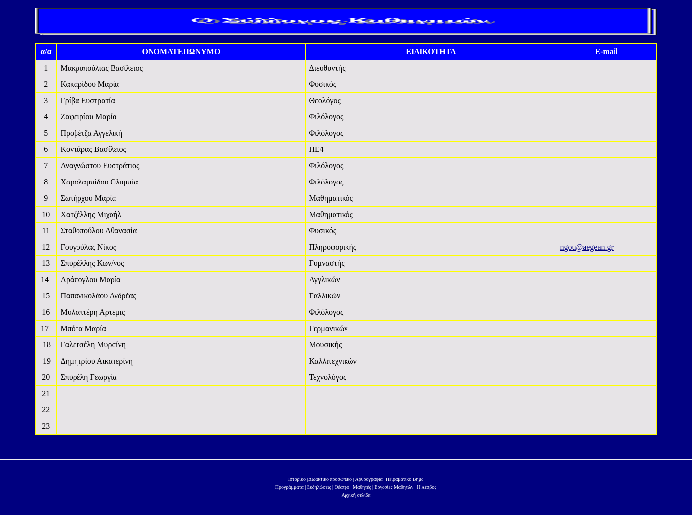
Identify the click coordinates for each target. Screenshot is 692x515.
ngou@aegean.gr (586, 247)
